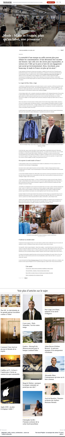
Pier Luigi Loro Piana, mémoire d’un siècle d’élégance (52, 311)
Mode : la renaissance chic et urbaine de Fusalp (34, 275)
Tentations (15, 2)
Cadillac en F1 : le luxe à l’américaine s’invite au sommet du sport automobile (10, 372)
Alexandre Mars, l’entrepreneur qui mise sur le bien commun (54, 377)
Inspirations (24, 2)
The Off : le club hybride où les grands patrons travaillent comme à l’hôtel (10, 312)
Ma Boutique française (35, 260)
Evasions (19, 2)
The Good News (30, 2)
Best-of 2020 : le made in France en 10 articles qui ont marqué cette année (39, 272)
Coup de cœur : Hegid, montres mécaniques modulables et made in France (39, 268)
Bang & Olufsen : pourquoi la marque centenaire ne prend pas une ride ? (32, 385)
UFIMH (44, 90)
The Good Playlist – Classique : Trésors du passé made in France (37, 270)
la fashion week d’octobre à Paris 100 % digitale (51, 74)
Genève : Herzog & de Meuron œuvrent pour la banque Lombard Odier (31, 348)
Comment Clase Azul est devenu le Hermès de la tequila (9, 349)
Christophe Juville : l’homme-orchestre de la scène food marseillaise (31, 422)
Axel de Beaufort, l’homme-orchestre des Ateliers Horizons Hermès (54, 400)
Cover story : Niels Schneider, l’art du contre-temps (31, 325)
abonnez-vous (51, 2)
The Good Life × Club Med (38, 2)
